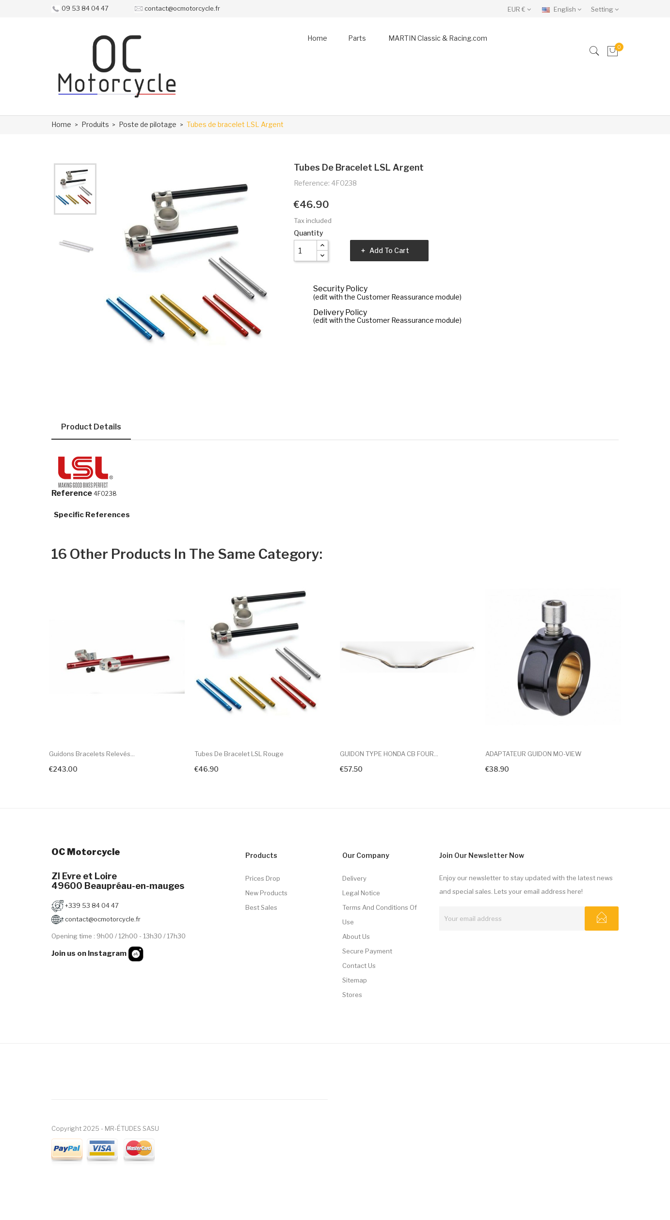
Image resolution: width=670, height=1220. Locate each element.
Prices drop (262, 878)
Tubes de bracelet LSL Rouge (239, 754)
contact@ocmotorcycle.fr (182, 8)
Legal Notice (361, 893)
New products (266, 893)
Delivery (354, 878)
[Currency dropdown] (521, 9)
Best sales (261, 907)
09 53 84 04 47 (85, 8)
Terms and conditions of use (379, 914)
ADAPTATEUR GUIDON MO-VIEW (533, 754)
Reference (71, 493)
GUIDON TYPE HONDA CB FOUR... (389, 754)
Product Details (91, 426)
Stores (352, 994)
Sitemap (354, 980)
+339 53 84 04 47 (85, 905)
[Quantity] (305, 250)
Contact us (359, 965)
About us (356, 936)
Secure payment (367, 951)
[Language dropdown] (564, 9)
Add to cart (389, 250)
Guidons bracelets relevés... (92, 754)
